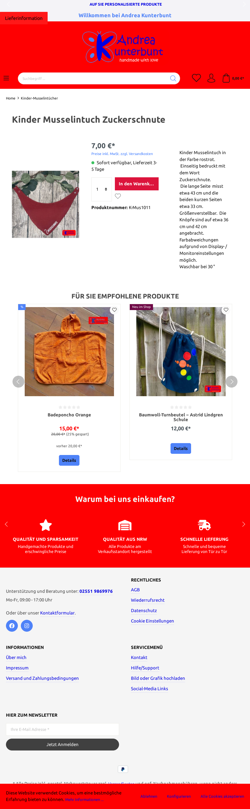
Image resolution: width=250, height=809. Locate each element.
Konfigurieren (179, 796)
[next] (232, 382)
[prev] (18, 382)
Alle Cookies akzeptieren (222, 796)
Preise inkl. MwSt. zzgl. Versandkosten (122, 154)
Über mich (16, 658)
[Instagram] (27, 627)
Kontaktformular (57, 614)
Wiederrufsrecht (148, 601)
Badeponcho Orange (69, 415)
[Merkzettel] (196, 78)
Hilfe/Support (145, 669)
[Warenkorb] (233, 78)
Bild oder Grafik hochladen (158, 679)
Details (69, 461)
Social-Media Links (149, 690)
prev (9, 4)
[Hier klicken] (24, 18)
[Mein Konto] (211, 78)
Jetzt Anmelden (62, 745)
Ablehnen (148, 796)
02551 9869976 (96, 592)
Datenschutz (144, 611)
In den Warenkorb (138, 183)
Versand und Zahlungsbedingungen (42, 679)
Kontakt (139, 658)
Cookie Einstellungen (152, 622)
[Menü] (6, 78)
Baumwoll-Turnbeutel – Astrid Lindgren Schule (181, 418)
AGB (135, 591)
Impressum (17, 669)
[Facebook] (12, 627)
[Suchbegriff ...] (92, 78)
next (243, 4)
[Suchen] (173, 78)
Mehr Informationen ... (88, 799)
